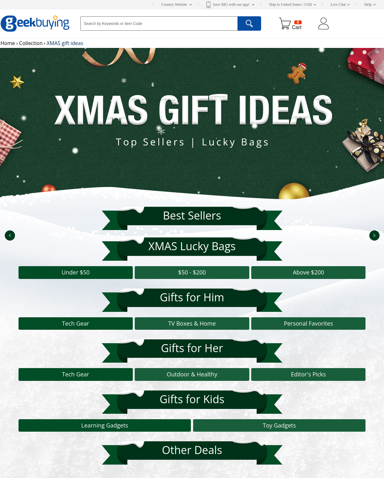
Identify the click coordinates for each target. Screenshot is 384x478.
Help (369, 4)
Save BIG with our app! (233, 4)
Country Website (176, 4)
